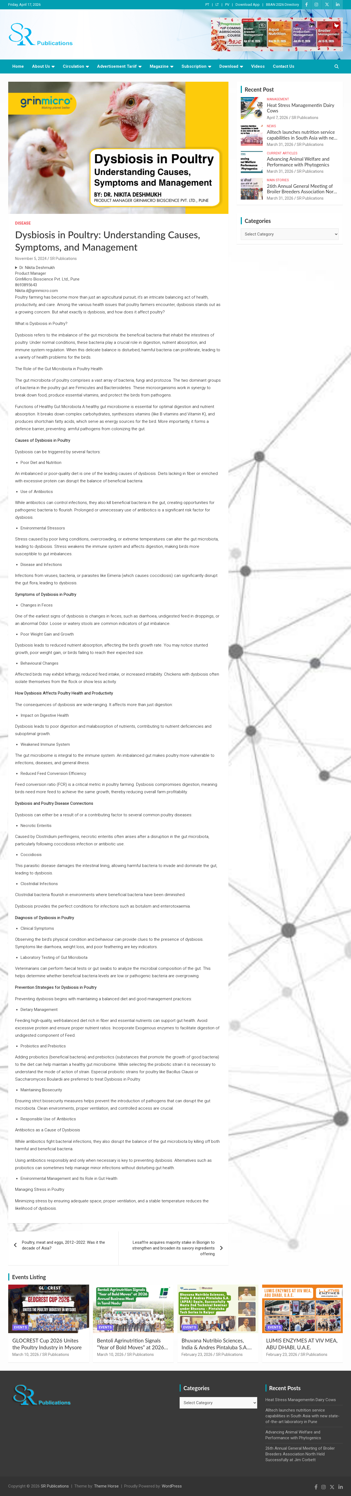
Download (228, 66)
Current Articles (282, 153)
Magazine (159, 66)
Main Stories (278, 180)
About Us (41, 66)
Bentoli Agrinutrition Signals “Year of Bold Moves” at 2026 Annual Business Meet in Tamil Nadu (131, 1350)
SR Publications (63, 258)
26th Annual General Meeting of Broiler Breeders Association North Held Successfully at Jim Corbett (302, 191)
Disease (23, 223)
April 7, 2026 (277, 117)
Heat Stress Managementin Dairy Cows (300, 108)
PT (207, 4)
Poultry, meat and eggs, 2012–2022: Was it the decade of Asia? (63, 1245)
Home (18, 66)
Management (278, 99)
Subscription (194, 66)
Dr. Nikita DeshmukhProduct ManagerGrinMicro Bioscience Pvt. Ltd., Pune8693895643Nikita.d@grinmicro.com (47, 279)
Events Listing (29, 1277)
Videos (258, 66)
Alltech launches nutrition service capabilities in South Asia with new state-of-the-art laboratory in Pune (302, 137)
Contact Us (283, 66)
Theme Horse (106, 1486)
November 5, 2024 (31, 258)
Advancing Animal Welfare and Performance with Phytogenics (298, 161)
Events (20, 1327)
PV (227, 4)
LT (217, 4)
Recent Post (259, 89)
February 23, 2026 (197, 1354)
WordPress (172, 1486)
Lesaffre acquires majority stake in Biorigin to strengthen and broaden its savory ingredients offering (173, 1248)
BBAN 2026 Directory (282, 4)
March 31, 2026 (280, 144)
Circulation (73, 66)
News (271, 126)
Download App (248, 4)
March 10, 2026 (25, 1354)
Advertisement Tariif (117, 66)
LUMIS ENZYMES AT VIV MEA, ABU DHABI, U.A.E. (302, 1343)
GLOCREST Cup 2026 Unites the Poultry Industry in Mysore (47, 1343)
